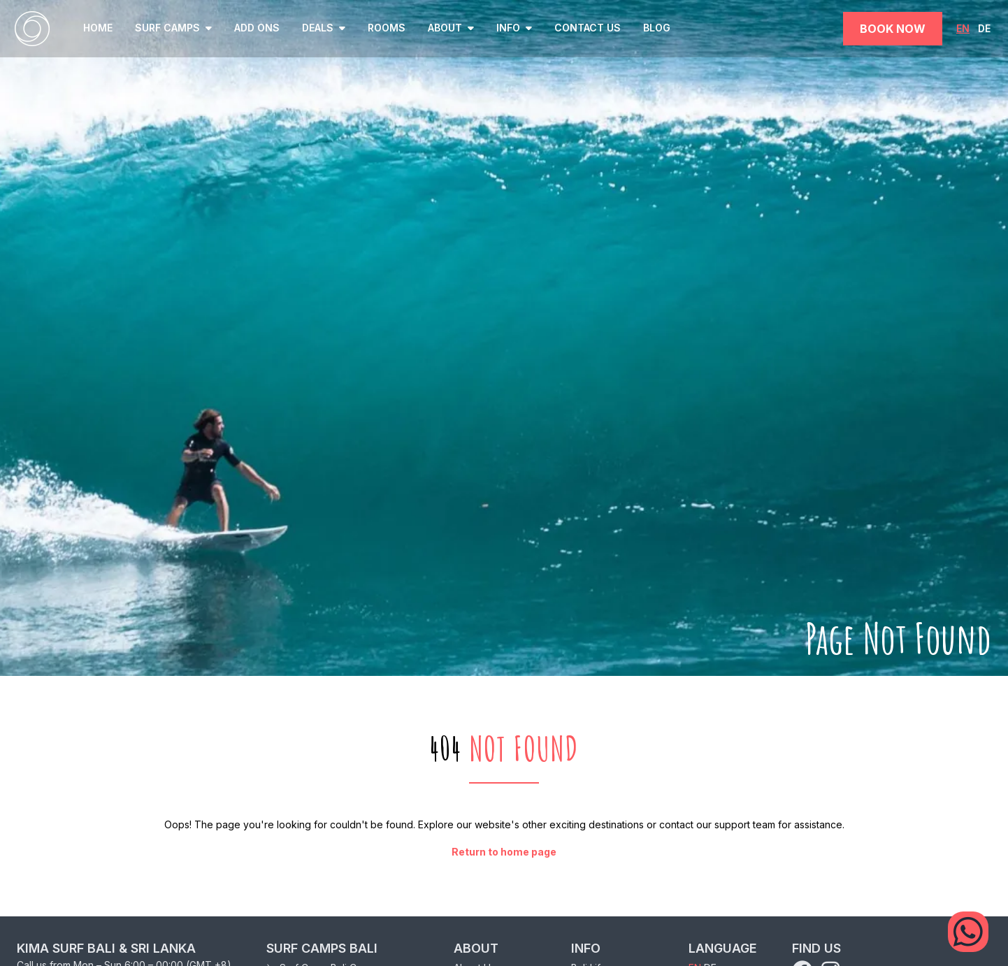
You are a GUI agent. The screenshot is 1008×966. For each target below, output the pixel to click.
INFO (514, 28)
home (98, 28)
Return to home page (504, 852)
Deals (323, 28)
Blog (656, 28)
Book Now (893, 29)
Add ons (257, 28)
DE (984, 28)
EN (963, 28)
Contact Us (587, 28)
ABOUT (451, 28)
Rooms (386, 28)
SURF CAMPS (173, 28)
